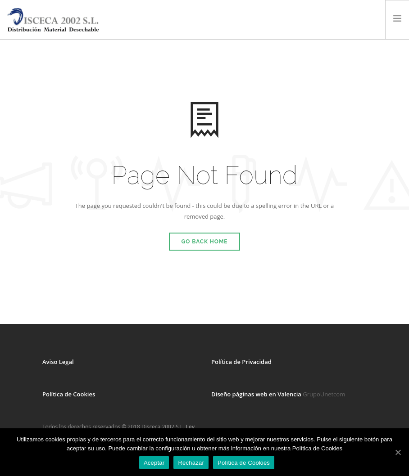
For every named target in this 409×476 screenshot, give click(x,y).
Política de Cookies (68, 394)
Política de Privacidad (241, 362)
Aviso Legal (58, 362)
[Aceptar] (397, 452)
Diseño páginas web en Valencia (256, 394)
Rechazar (191, 462)
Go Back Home (205, 241)
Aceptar (154, 462)
